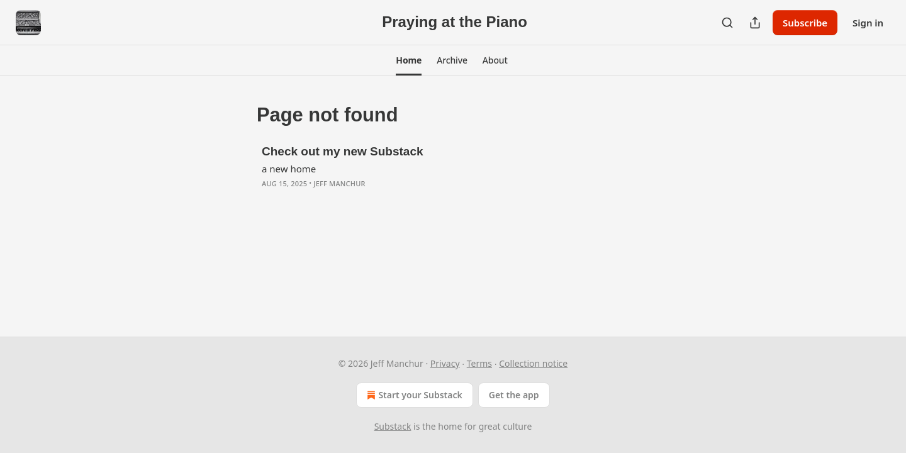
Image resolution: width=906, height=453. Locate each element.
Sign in (868, 22)
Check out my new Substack (342, 151)
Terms (479, 363)
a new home (289, 168)
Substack (392, 426)
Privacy (445, 363)
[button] (408, 60)
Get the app (514, 395)
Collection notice (533, 363)
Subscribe (805, 22)
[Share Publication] (755, 22)
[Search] (727, 22)
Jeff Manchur (339, 183)
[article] (453, 175)
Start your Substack (413, 395)
